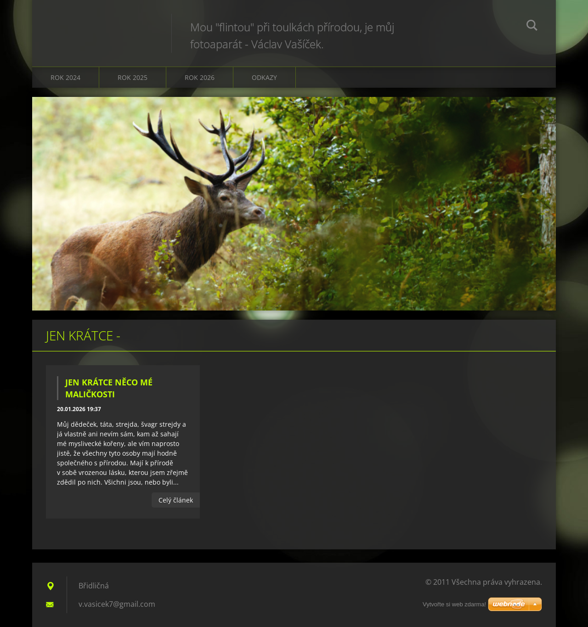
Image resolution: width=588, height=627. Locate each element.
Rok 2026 (200, 77)
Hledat (531, 26)
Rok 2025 (132, 77)
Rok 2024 (65, 77)
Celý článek (175, 500)
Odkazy (264, 77)
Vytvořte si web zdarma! (454, 604)
